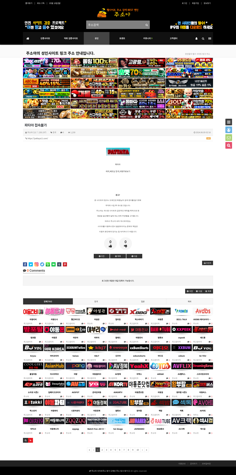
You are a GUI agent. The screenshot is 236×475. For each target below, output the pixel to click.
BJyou (33, 355)
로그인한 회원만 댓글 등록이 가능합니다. (118, 280)
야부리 (96, 337)
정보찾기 (207, 3)
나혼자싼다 (75, 410)
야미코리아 (54, 355)
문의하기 (193, 463)
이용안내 (181, 463)
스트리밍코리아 (203, 374)
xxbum (181, 355)
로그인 (184, 3)
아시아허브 (54, 374)
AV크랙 (182, 428)
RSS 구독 (41, 3)
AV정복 (118, 374)
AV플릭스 (181, 374)
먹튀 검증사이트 (71, 38)
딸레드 (118, 337)
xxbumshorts (139, 355)
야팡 (75, 374)
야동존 (160, 319)
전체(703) (48, 301)
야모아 (75, 337)
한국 (96, 301)
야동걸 (160, 392)
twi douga (118, 428)
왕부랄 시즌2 (181, 392)
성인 (97, 38)
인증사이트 (45, 38)
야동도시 (54, 319)
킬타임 (118, 319)
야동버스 (202, 392)
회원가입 (195, 3)
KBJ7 (96, 355)
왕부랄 (139, 410)
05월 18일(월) (55, 3)
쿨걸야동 (33, 374)
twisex (76, 355)
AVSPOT (75, 392)
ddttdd (160, 374)
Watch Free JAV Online (96, 428)
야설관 (96, 319)
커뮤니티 (148, 38)
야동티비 (33, 319)
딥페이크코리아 (54, 392)
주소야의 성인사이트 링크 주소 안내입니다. (60, 53)
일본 (143, 301)
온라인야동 (96, 392)
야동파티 (54, 410)
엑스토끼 (33, 410)
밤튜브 (160, 337)
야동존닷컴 (139, 392)
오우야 (118, 355)
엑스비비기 (139, 319)
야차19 (33, 428)
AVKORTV (118, 392)
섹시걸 (202, 428)
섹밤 (160, 410)
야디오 (160, 355)
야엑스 (139, 374)
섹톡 (181, 410)
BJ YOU (202, 355)
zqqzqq (75, 428)
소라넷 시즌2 (33, 392)
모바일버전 (206, 463)
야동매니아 (54, 428)
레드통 (202, 337)
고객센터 (173, 38)
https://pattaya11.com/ (118, 138)
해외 (189, 301)
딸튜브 (118, 410)
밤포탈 (33, 337)
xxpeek (181, 337)
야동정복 (96, 410)
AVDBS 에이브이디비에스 (202, 319)
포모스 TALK (181, 319)
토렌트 (122, 38)
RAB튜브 (160, 428)
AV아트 (203, 410)
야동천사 (139, 337)
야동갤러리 (96, 374)
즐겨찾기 (28, 3)
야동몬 (54, 337)
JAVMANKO (139, 428)
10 (138, 449)
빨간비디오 (75, 319)
